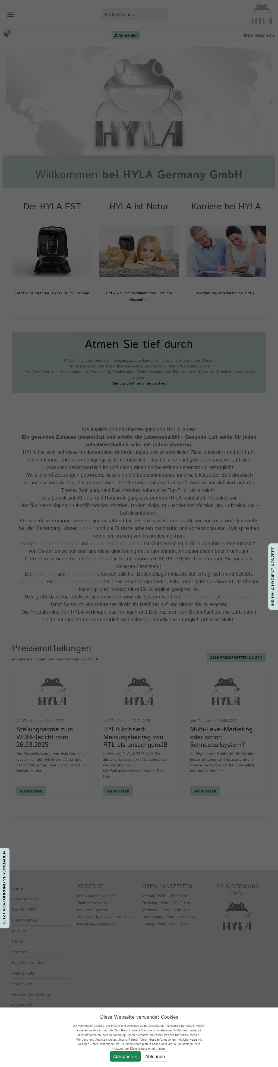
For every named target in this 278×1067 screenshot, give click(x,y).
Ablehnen (155, 1056)
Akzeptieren (125, 1056)
